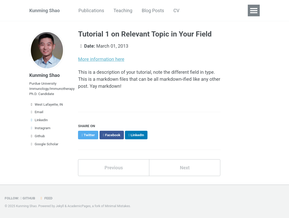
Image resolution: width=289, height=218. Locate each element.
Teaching (123, 10)
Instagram (40, 128)
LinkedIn (38, 120)
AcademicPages (78, 206)
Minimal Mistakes (117, 206)
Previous (113, 167)
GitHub (27, 198)
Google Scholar (43, 144)
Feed (46, 198)
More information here (101, 59)
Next (185, 167)
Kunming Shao (44, 10)
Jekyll (60, 206)
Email (36, 112)
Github (37, 136)
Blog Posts (153, 10)
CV (176, 10)
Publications (91, 10)
